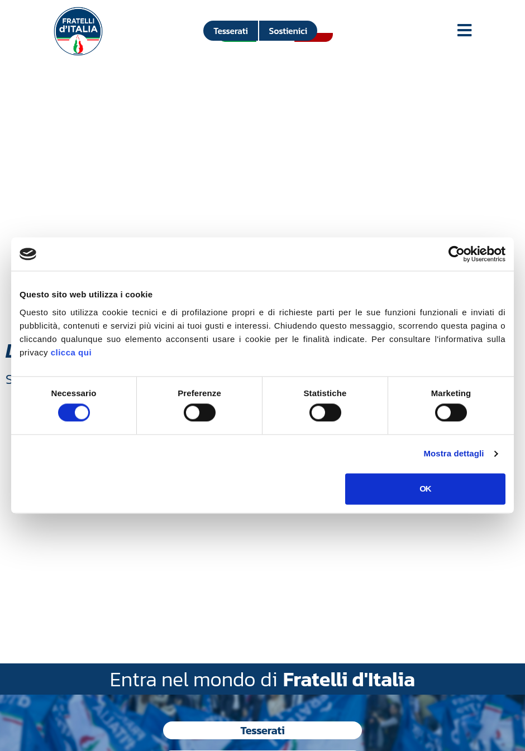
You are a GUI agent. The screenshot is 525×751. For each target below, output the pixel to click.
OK (425, 488)
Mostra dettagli (453, 454)
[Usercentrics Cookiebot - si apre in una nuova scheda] (456, 253)
